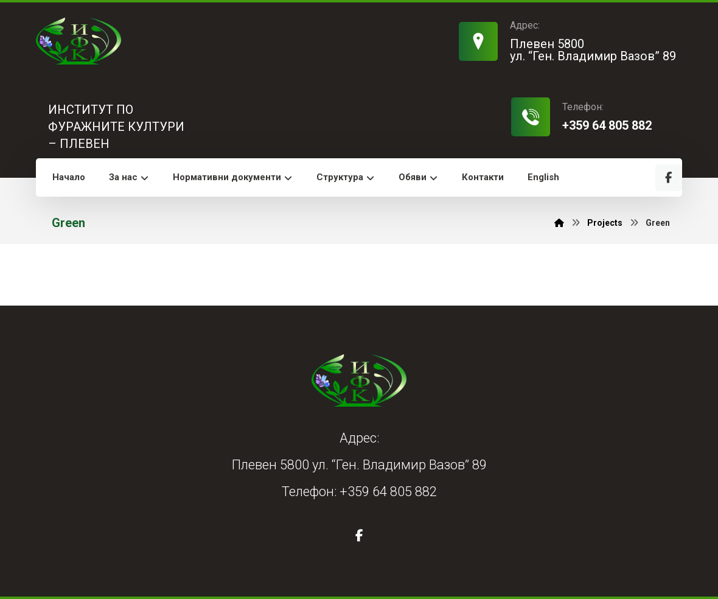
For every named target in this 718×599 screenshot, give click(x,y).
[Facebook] (668, 177)
